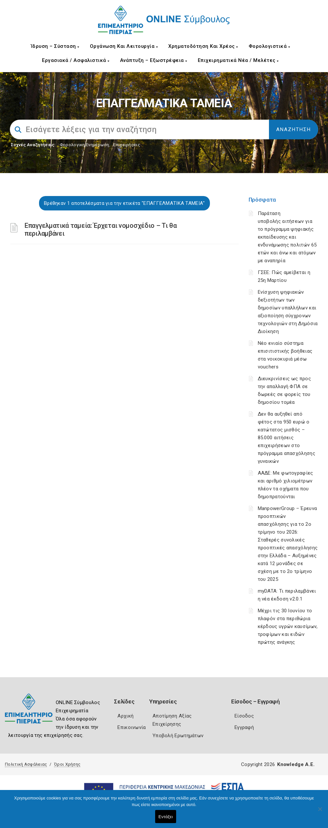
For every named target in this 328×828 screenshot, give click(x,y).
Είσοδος (244, 716)
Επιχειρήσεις (126, 144)
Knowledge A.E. (296, 764)
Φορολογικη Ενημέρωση (84, 144)
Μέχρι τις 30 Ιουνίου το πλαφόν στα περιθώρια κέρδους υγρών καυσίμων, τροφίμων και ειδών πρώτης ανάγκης (288, 626)
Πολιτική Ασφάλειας (26, 764)
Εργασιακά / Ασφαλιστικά (76, 60)
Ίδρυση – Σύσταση (55, 46)
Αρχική (125, 716)
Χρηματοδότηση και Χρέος (203, 46)
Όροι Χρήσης (67, 764)
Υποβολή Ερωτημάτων (178, 736)
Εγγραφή (244, 727)
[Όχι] (320, 812)
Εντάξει (165, 816)
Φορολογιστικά (269, 46)
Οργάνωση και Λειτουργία (124, 46)
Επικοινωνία (131, 727)
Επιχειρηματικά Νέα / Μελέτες (238, 60)
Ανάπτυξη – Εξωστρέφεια (153, 60)
